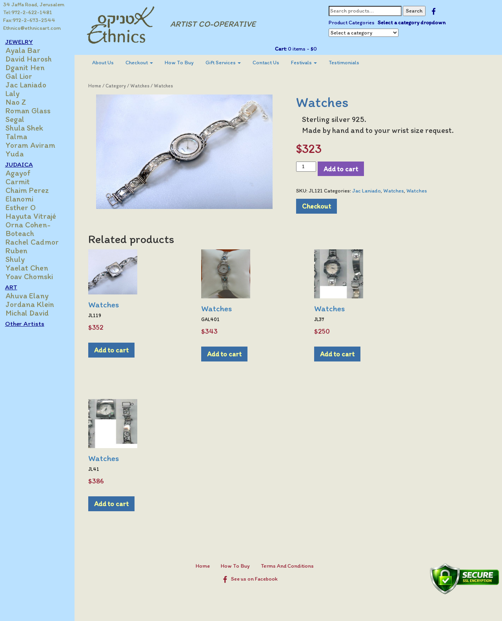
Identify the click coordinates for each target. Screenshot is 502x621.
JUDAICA (23, 164)
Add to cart (343, 169)
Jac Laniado (30, 84)
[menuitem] (107, 63)
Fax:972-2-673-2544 (29, 20)
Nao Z (20, 102)
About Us (107, 62)
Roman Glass (32, 110)
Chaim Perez (31, 190)
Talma (20, 136)
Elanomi (24, 198)
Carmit (22, 181)
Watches (143, 86)
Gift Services (227, 62)
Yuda (19, 153)
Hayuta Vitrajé (35, 216)
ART (15, 287)
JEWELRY (23, 41)
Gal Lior (23, 76)
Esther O (25, 207)
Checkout (143, 62)
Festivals (308, 62)
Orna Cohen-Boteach (32, 229)
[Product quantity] (308, 167)
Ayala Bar (27, 50)
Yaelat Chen (31, 267)
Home (98, 86)
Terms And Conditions (289, 566)
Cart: (283, 48)
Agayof (22, 173)
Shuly (19, 259)
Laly (17, 93)
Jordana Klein (34, 304)
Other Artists (29, 323)
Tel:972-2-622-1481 (27, 12)
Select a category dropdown (413, 22)
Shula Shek (28, 127)
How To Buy (183, 62)
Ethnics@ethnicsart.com (32, 28)
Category (119, 86)
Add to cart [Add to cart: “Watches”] (115, 350)
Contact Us (269, 62)
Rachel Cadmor (36, 242)
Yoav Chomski (33, 276)
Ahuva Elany (31, 295)
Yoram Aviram (35, 145)
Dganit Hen (29, 67)
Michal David (31, 313)
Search (416, 10)
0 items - (304, 48)
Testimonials (348, 62)
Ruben (21, 250)
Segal (19, 119)
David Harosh (33, 58)
